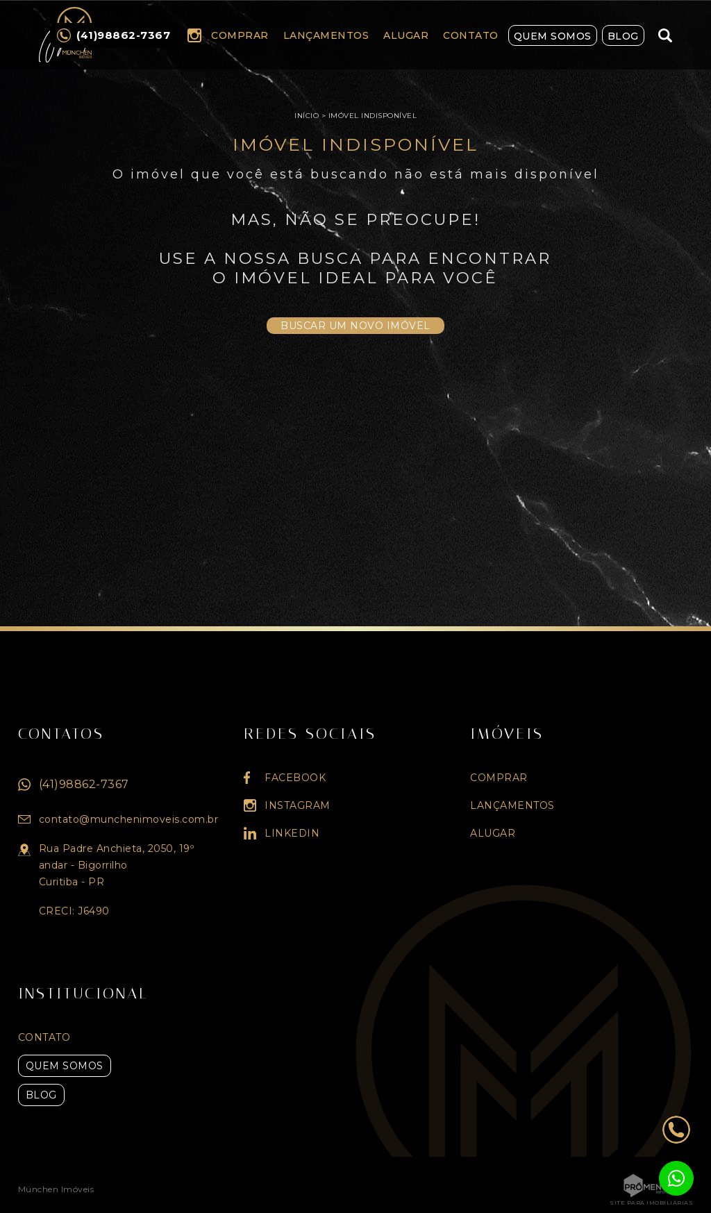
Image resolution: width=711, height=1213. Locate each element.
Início (306, 115)
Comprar (240, 35)
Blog (623, 36)
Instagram (194, 35)
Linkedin (292, 833)
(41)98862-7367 (84, 784)
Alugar (405, 35)
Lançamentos (326, 35)
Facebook (295, 777)
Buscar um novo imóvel (355, 325)
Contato (471, 35)
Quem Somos (553, 36)
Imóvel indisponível (372, 115)
